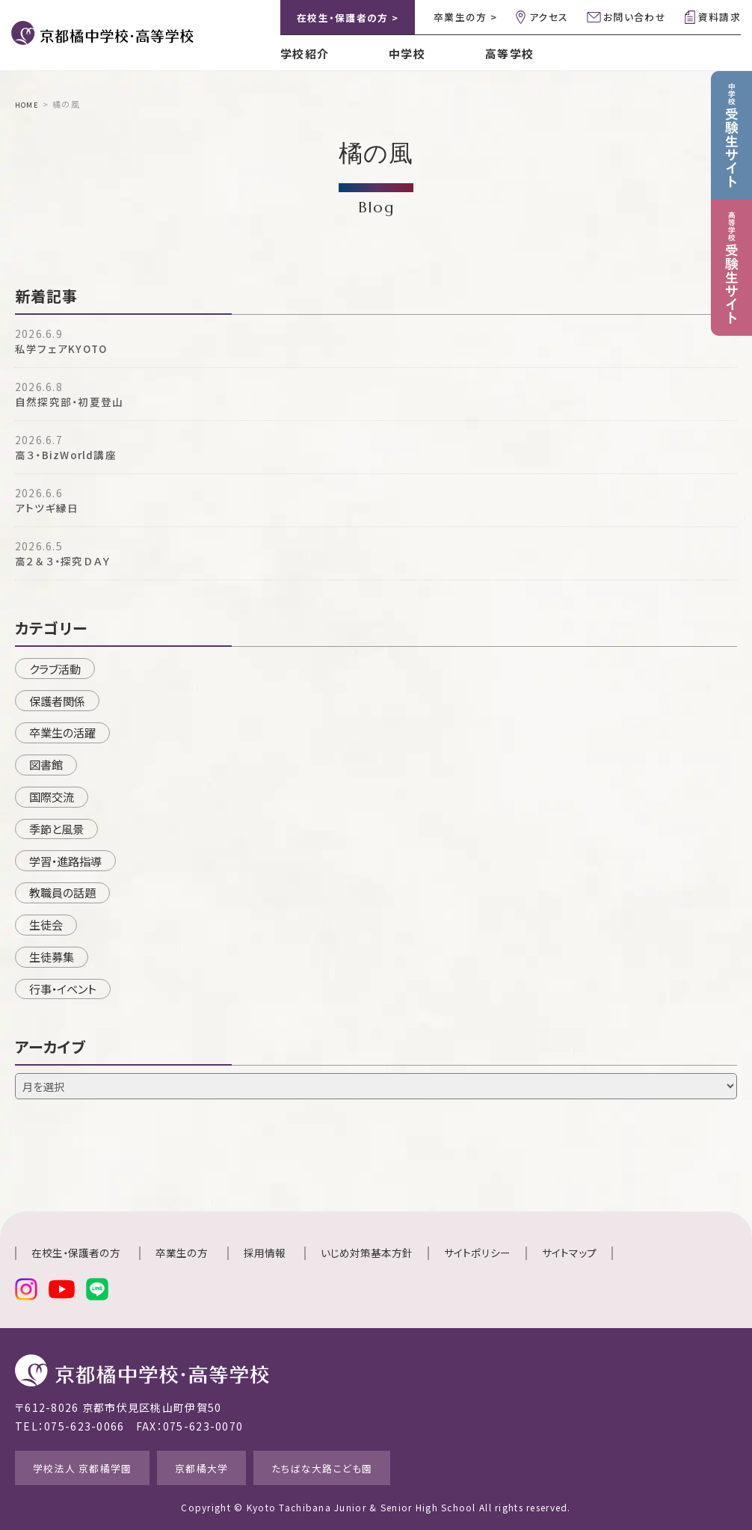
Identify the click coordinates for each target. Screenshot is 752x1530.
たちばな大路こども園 (366, 1466)
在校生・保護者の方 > (347, 17)
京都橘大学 (229, 1466)
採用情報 (265, 1252)
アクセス (548, 17)
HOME (29, 104)
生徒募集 (51, 956)
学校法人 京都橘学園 (93, 1466)
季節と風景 (56, 828)
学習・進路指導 (65, 860)
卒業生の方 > (465, 17)
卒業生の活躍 (62, 732)
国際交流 (51, 795)
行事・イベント (62, 988)
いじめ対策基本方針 (367, 1252)
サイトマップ (569, 1252)
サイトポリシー (477, 1252)
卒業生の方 (181, 1252)
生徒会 (46, 924)
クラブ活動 (55, 668)
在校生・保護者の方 (75, 1252)
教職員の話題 (62, 892)
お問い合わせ (634, 17)
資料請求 (719, 17)
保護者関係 (57, 700)
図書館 (46, 764)
